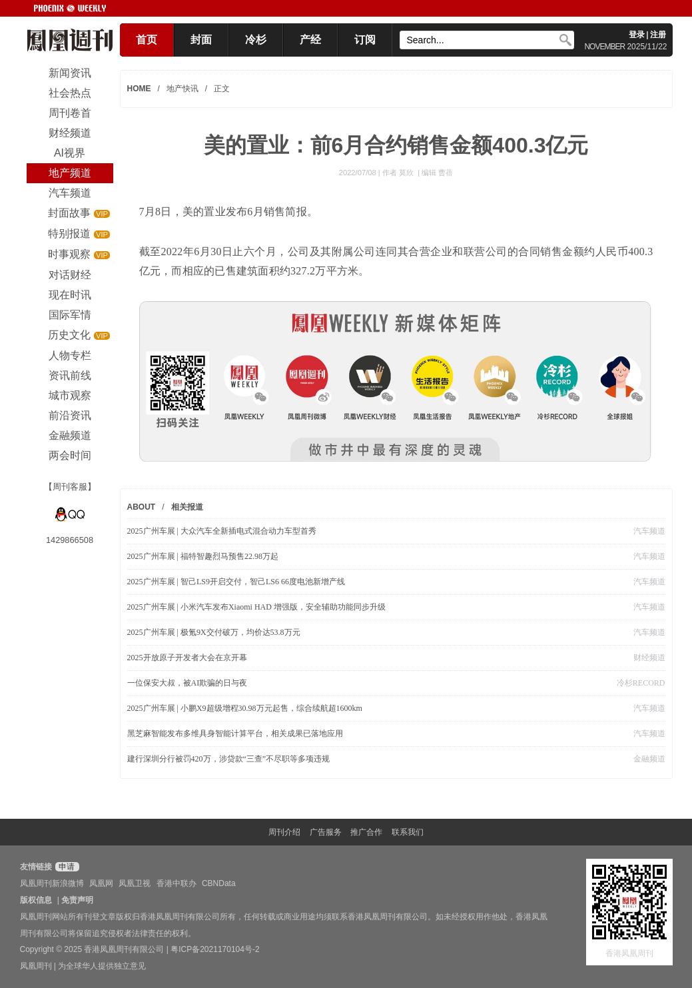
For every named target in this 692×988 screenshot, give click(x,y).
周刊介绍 (284, 832)
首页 (146, 39)
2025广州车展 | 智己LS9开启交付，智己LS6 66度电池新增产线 (236, 581)
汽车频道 (649, 531)
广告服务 (326, 832)
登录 (637, 34)
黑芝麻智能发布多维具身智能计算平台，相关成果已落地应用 (235, 733)
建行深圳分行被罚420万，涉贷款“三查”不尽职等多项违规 (228, 758)
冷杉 (255, 39)
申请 (66, 866)
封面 (201, 39)
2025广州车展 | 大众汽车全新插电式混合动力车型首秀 (221, 531)
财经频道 (649, 657)
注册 (658, 34)
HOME (139, 88)
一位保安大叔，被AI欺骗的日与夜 (187, 683)
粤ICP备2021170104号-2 (215, 949)
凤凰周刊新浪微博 (52, 883)
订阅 (365, 39)
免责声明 (77, 900)
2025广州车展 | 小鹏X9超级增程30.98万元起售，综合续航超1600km (244, 708)
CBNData (219, 883)
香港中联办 (176, 883)
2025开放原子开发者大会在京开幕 (187, 657)
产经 (310, 39)
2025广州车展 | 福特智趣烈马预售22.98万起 (202, 556)
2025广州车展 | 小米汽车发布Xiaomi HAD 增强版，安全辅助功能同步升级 (256, 607)
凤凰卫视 (135, 883)
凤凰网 (101, 883)
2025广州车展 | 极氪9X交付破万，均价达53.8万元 (213, 632)
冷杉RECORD (641, 683)
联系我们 (408, 832)
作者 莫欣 (399, 173)
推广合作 (366, 832)
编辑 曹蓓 (437, 173)
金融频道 (649, 758)
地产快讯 (182, 88)
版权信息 (36, 900)
